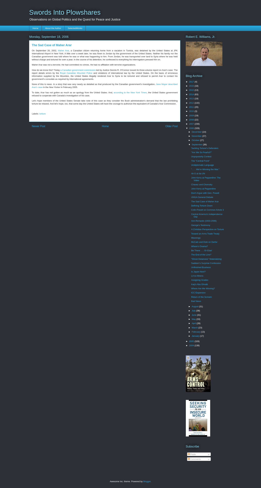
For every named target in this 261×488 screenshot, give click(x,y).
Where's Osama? (199, 246)
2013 (192, 98)
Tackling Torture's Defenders (204, 148)
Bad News (196, 301)
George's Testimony (200, 225)
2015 (192, 90)
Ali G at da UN (198, 173)
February (196, 332)
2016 (192, 86)
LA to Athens (197, 276)
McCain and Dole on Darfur (204, 242)
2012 (192, 103)
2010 (192, 111)
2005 (192, 341)
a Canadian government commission (78, 70)
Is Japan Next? (198, 271)
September (197, 144)
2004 (192, 345)
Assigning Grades (199, 280)
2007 (192, 124)
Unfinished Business (201, 267)
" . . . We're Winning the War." (205, 169)
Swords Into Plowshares (65, 12)
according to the (130, 92)
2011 (192, 107)
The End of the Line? (201, 254)
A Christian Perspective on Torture (207, 229)
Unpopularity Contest (201, 156)
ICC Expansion (198, 292)
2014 (192, 94)
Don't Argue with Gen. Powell (205, 193)
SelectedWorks (75, 28)
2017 (192, 81)
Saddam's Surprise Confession (206, 263)
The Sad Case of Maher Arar (205, 201)
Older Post (171, 126)
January (196, 336)
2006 (192, 128)
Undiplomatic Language (202, 165)
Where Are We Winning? (203, 288)
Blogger (146, 481)
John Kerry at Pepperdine (203, 188)
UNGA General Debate (202, 197)
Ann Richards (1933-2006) (203, 221)
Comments (194, 459)
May (194, 319)
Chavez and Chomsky (201, 184)
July (194, 310)
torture (42, 113)
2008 (192, 119)
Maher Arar (63, 50)
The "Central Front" (200, 161)
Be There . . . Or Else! (201, 250)
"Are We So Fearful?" (201, 152)
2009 (192, 115)
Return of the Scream (201, 297)
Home (35, 28)
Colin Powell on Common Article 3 (207, 210)
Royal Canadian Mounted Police (76, 73)
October (196, 140)
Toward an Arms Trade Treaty (205, 233)
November (197, 136)
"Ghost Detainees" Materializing (206, 259)
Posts (192, 454)
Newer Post (38, 126)
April (194, 323)
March (195, 327)
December (197, 132)
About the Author (53, 28)
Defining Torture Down (201, 205)
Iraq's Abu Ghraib (199, 284)
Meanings (195, 238)
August (195, 306)
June (194, 315)
